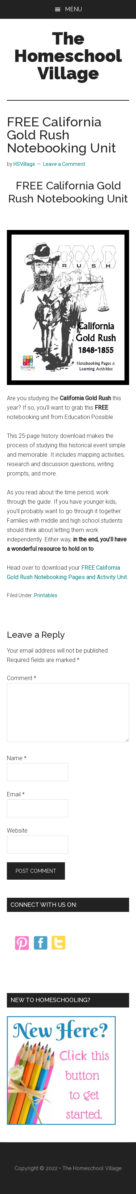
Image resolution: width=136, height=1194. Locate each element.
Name (16, 758)
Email (16, 794)
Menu (73, 9)
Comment (21, 678)
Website (17, 830)
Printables (45, 595)
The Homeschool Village (68, 55)
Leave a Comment (64, 164)
